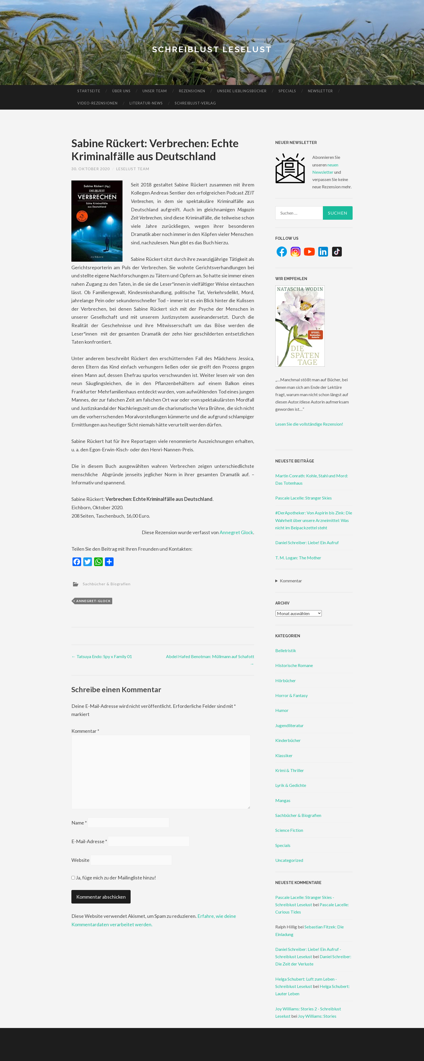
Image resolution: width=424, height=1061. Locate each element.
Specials (287, 91)
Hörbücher (285, 680)
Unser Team (155, 91)
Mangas (282, 800)
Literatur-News (146, 103)
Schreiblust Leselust (212, 49)
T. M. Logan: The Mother (298, 557)
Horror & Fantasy (291, 695)
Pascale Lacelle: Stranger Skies (303, 497)
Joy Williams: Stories (317, 1016)
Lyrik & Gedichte (290, 785)
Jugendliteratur (289, 725)
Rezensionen (192, 91)
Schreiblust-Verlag (195, 103)
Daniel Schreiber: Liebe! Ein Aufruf (307, 542)
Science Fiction (289, 830)
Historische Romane (294, 665)
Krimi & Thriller (289, 770)
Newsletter (320, 91)
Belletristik (285, 650)
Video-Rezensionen (97, 103)
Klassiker (284, 755)
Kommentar (85, 731)
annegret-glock (93, 601)
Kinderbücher (288, 740)
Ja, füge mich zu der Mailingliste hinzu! (113, 878)
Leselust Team (132, 168)
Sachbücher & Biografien (107, 583)
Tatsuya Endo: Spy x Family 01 (101, 656)
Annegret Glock (236, 532)
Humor (282, 710)
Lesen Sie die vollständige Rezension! (309, 423)
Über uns (121, 91)
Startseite (88, 91)
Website (80, 860)
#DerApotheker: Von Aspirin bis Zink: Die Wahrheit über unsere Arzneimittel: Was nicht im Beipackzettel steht (313, 520)
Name (79, 823)
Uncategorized (289, 860)
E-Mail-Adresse (89, 841)
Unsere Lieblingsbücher (242, 91)
